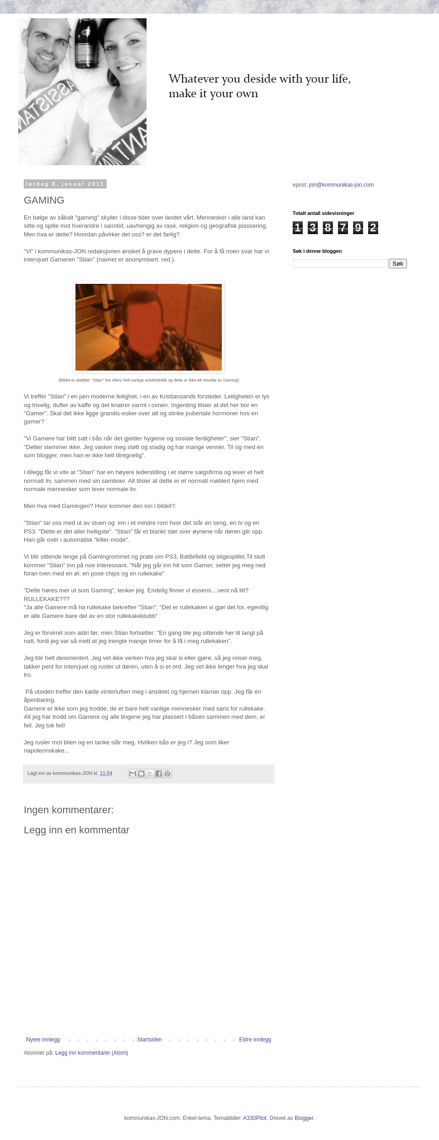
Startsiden (149, 1039)
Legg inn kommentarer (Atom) (91, 1053)
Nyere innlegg (43, 1039)
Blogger (303, 1118)
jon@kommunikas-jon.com (341, 185)
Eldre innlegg (255, 1039)
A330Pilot (255, 1118)
